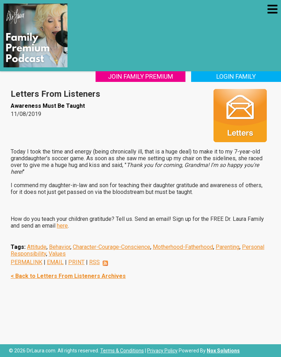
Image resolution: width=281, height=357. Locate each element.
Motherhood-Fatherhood (183, 247)
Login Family (236, 76)
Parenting (227, 247)
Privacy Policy (162, 350)
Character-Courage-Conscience (111, 247)
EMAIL (55, 262)
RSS (94, 262)
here (62, 225)
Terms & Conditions (122, 350)
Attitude (37, 247)
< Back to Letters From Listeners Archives (68, 276)
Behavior (59, 247)
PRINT (76, 262)
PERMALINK (26, 262)
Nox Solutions (223, 350)
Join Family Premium (140, 76)
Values (57, 253)
